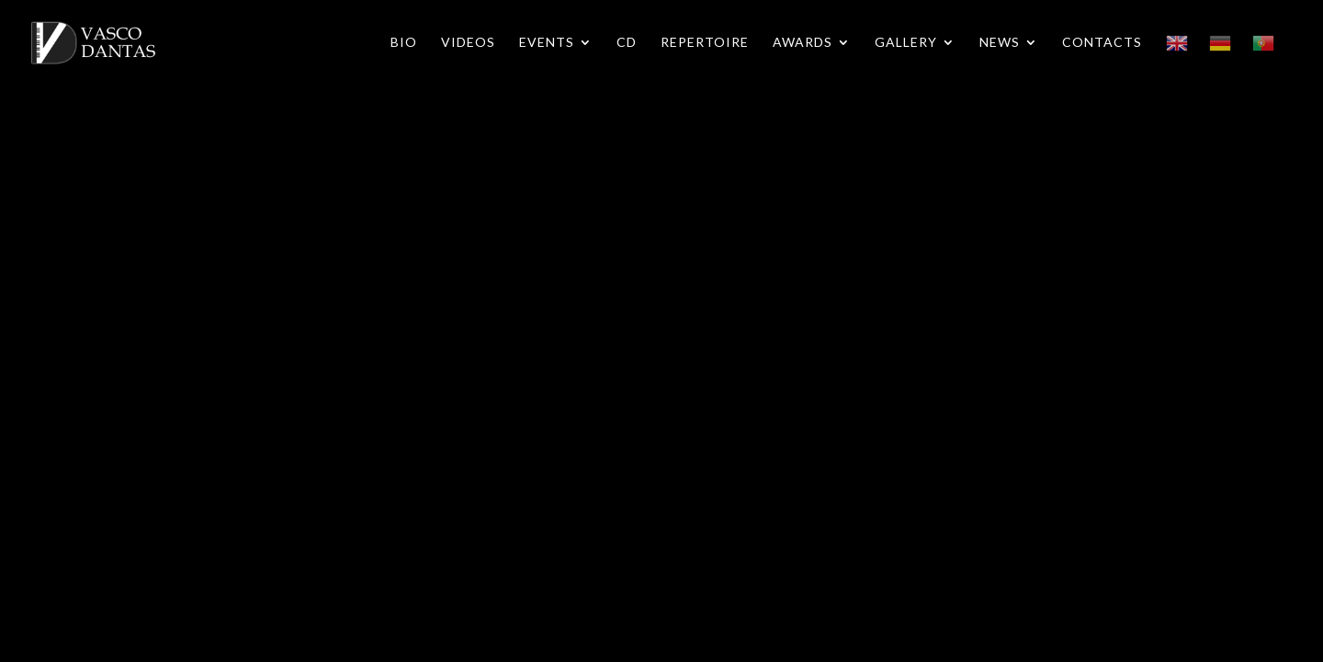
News (999, 43)
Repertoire (705, 43)
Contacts (1102, 43)
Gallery (906, 43)
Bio (403, 43)
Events (546, 43)
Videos (468, 43)
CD (626, 43)
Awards (802, 43)
